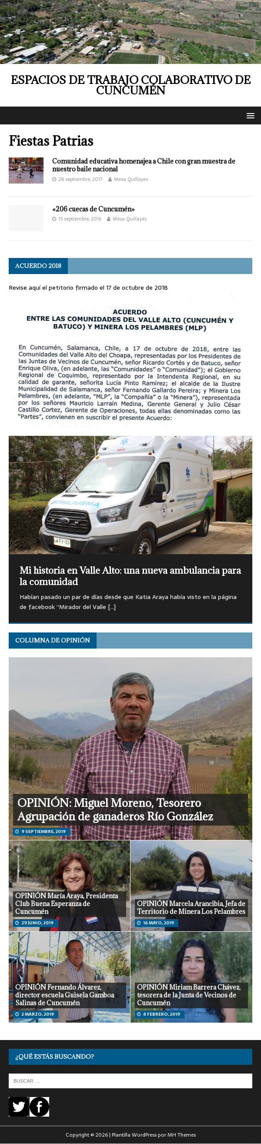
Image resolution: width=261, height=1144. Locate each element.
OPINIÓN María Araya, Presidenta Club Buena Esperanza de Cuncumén (66, 904)
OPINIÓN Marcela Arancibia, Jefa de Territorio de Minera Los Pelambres (191, 908)
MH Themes (181, 1135)
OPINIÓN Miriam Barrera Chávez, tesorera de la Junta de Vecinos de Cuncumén (189, 995)
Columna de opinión (52, 640)
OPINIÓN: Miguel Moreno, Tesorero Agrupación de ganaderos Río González (115, 809)
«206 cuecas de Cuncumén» (93, 209)
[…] (112, 607)
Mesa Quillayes (131, 179)
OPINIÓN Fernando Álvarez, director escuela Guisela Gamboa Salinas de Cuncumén (64, 995)
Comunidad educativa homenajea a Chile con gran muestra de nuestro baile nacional (143, 165)
